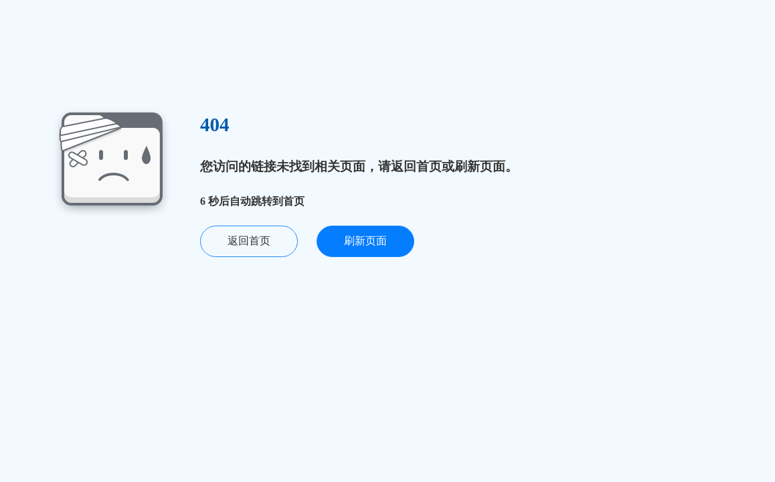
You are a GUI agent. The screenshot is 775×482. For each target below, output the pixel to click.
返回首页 (249, 240)
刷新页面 (365, 240)
